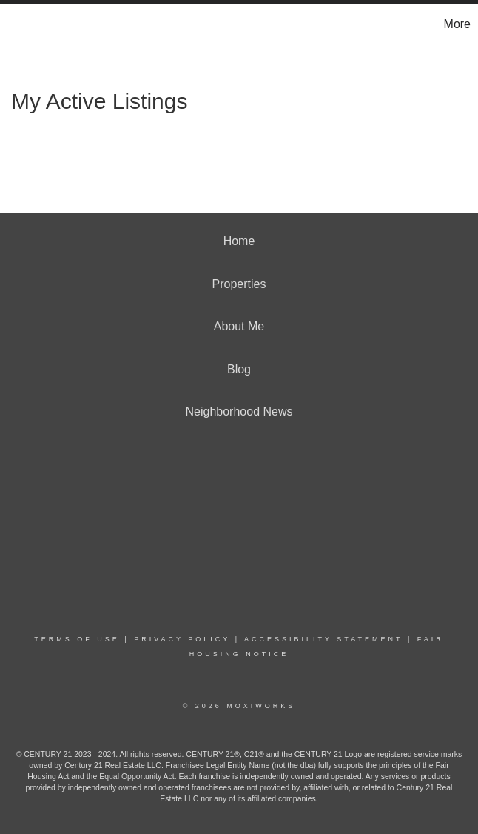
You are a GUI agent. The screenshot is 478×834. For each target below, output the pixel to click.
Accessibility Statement (323, 639)
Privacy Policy (182, 639)
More (457, 24)
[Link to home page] (19, 24)
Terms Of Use (77, 639)
